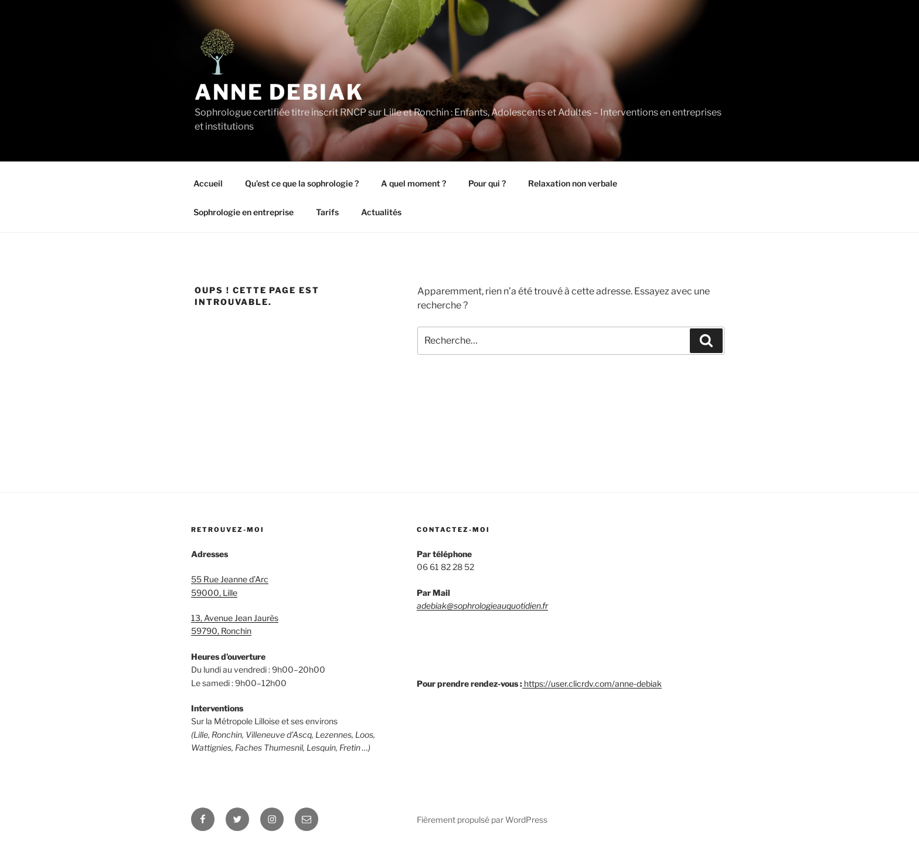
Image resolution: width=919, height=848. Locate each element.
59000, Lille (214, 593)
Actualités (381, 212)
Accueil (208, 183)
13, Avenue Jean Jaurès (234, 618)
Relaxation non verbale (572, 183)
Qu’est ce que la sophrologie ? (302, 183)
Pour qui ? (487, 183)
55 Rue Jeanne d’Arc (229, 579)
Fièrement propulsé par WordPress (482, 820)
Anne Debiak (279, 92)
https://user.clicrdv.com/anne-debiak (593, 683)
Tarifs (327, 212)
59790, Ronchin (221, 631)
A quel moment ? (413, 183)
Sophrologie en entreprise (243, 212)
